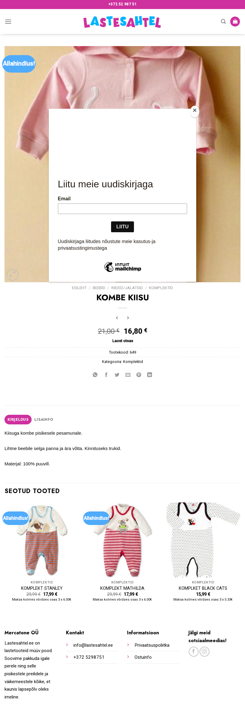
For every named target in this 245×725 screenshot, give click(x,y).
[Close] (194, 111)
